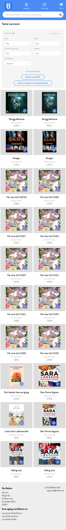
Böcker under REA (33, 77)
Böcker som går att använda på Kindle (33, 83)
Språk (36, 39)
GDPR (4, 504)
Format (37, 49)
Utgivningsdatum (11, 49)
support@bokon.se (54, 490)
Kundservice (7, 498)
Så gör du (6, 495)
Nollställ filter (55, 33)
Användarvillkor (9, 501)
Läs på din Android (10, 516)
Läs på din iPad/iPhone (12, 513)
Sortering (8, 59)
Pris (6, 39)
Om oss (5, 492)
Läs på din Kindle (9, 519)
